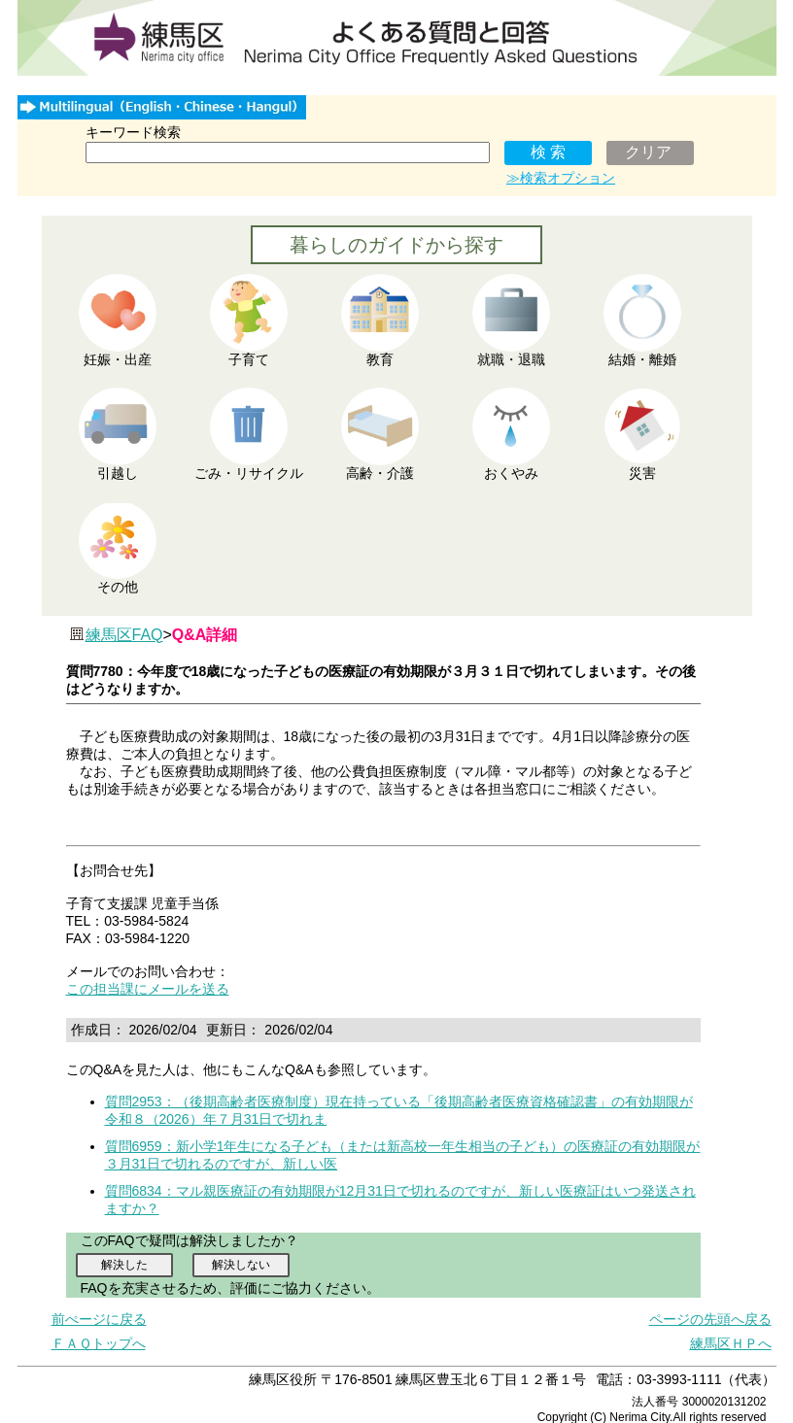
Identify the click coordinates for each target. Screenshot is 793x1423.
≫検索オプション (560, 178)
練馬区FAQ (124, 635)
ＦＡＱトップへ (99, 1343)
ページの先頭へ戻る (710, 1319)
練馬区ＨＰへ (731, 1343)
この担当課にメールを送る (147, 989)
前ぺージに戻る (99, 1319)
